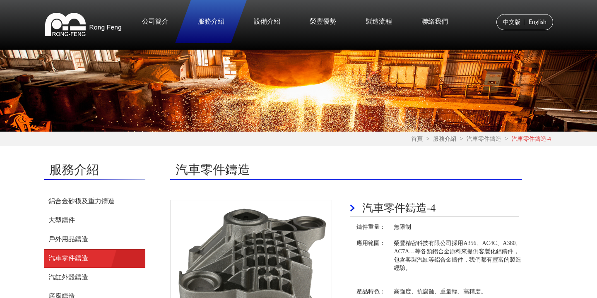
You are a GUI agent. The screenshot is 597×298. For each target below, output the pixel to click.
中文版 (511, 21)
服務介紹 (211, 21)
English (537, 21)
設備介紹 (267, 21)
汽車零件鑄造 (484, 139)
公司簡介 (155, 21)
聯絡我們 (434, 21)
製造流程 (379, 21)
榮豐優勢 (323, 21)
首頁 (417, 139)
